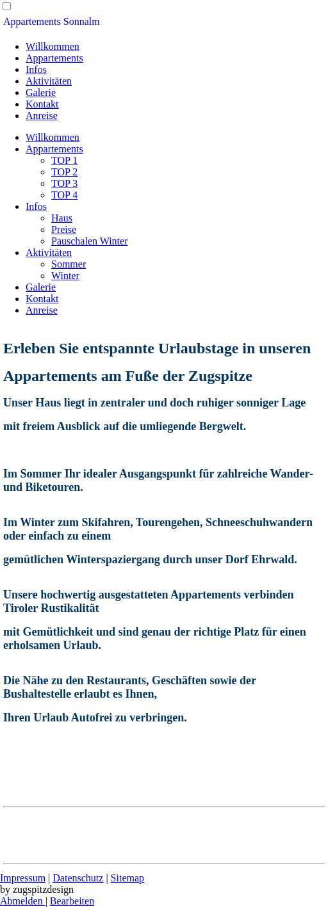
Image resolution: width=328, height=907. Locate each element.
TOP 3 (64, 183)
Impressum (22, 877)
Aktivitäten (49, 81)
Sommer (68, 264)
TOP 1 (64, 160)
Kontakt (42, 104)
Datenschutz (78, 877)
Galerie (41, 92)
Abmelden (22, 900)
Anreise (42, 115)
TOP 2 (64, 171)
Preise (63, 229)
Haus (61, 218)
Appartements (54, 57)
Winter (65, 275)
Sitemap (127, 877)
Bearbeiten (72, 900)
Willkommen (52, 46)
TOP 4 (64, 194)
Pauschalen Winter (89, 241)
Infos (36, 69)
